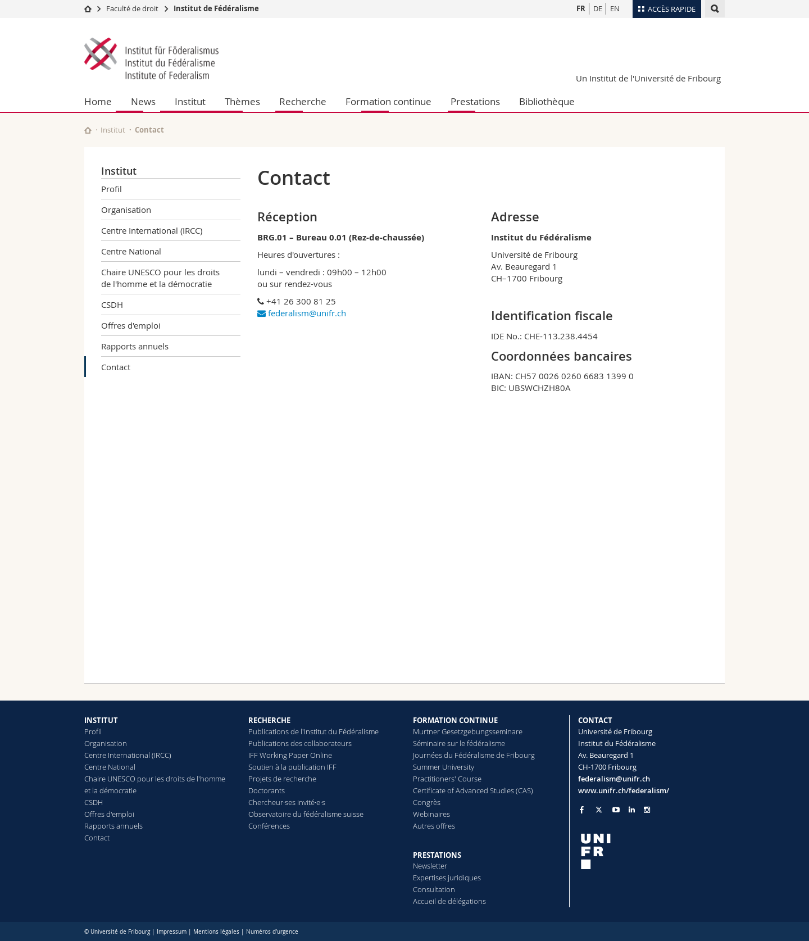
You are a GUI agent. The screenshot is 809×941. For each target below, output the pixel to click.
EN (615, 8)
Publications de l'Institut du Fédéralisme (313, 731)
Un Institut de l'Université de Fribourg (648, 78)
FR (580, 8)
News (143, 101)
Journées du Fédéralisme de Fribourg (474, 755)
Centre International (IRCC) (151, 230)
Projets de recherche (282, 779)
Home (98, 101)
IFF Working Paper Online (290, 755)
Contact (115, 366)
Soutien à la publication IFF (292, 767)
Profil (111, 188)
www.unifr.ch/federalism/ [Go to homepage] (623, 790)
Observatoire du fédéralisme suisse (305, 814)
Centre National (131, 251)
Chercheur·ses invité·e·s (286, 802)
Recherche (302, 101)
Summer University (443, 767)
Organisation (126, 209)
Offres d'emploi (131, 325)
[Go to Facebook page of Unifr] (581, 809)
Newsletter (430, 866)
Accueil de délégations (449, 901)
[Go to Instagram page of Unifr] (647, 809)
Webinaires (431, 814)
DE (597, 8)
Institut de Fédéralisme (216, 8)
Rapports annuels (135, 346)
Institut (190, 101)
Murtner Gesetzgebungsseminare (467, 731)
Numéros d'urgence (272, 931)
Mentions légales (216, 931)
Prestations (475, 101)
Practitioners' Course (447, 779)
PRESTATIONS (437, 855)
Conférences (269, 826)
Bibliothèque (547, 101)
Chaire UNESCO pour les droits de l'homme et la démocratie (160, 277)
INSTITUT (101, 720)
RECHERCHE (269, 720)
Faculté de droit (133, 8)
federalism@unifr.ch (301, 313)
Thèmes (242, 101)
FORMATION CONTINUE (455, 720)
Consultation (434, 889)
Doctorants (266, 790)
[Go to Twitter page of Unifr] (598, 809)
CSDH (112, 304)
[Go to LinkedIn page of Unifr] (632, 809)
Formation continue (388, 101)
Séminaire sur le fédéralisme (459, 743)
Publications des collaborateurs (300, 743)
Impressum (172, 931)
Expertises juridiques (447, 877)
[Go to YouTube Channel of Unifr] (616, 809)
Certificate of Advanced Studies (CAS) (473, 790)
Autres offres (434, 826)
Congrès (426, 802)
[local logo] (651, 851)
